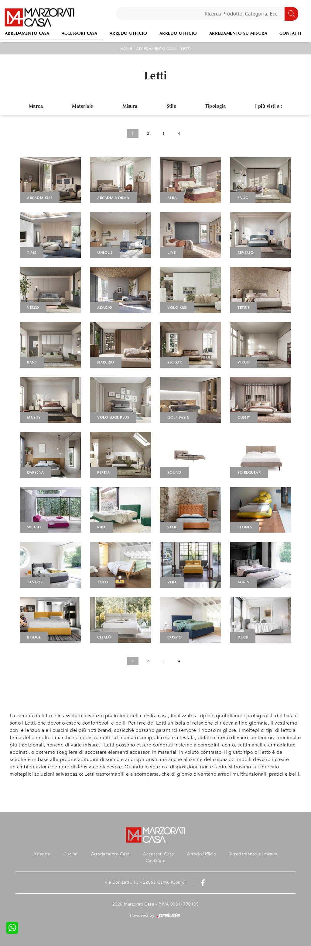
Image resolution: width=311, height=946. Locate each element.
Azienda (41, 854)
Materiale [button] (82, 106)
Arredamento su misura (238, 33)
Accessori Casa (79, 33)
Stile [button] (171, 106)
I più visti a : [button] (268, 106)
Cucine (70, 854)
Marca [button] (36, 106)
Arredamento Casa (156, 48)
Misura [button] (130, 106)
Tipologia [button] (215, 106)
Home (126, 48)
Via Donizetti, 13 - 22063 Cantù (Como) (145, 882)
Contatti (290, 33)
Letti (186, 48)
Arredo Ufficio (128, 33)
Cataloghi (156, 861)
